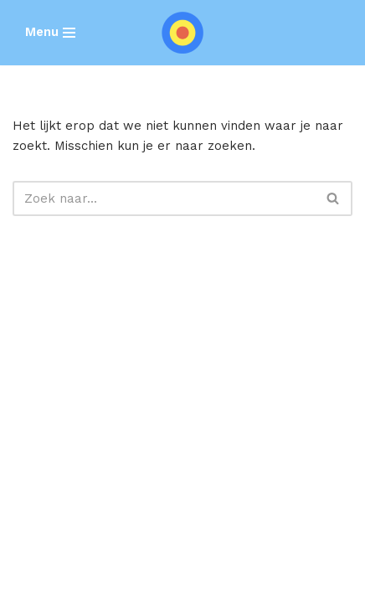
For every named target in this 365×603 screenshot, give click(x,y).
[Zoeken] (164, 198)
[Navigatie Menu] (50, 32)
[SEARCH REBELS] (182, 33)
